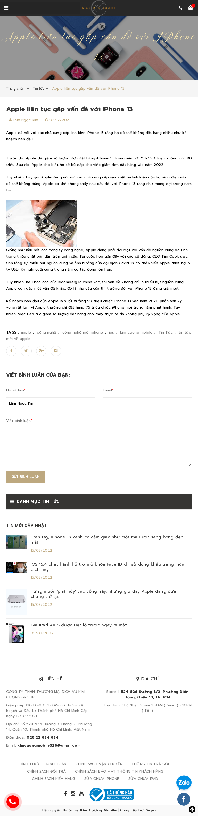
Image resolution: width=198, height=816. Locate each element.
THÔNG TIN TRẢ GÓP (150, 764)
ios (111, 332)
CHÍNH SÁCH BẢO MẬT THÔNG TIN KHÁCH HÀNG (119, 771)
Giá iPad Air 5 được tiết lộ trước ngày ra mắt (79, 625)
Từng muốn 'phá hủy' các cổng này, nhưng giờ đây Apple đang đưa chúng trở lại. (103, 594)
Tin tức (38, 88)
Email (108, 390)
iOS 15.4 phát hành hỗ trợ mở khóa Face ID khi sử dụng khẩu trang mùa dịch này (107, 567)
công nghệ (46, 332)
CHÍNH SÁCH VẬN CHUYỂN (99, 764)
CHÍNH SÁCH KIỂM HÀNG (53, 778)
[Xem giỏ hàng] (190, 8)
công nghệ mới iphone (82, 332)
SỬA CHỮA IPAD (143, 778)
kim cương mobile (136, 332)
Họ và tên (16, 390)
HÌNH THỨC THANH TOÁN (43, 764)
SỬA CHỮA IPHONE (101, 778)
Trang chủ (15, 88)
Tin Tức (166, 332)
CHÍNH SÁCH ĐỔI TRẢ (46, 771)
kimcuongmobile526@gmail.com (48, 745)
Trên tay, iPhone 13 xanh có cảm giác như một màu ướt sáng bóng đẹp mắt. (107, 540)
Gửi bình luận (25, 476)
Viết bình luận (19, 420)
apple (26, 332)
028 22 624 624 (42, 737)
